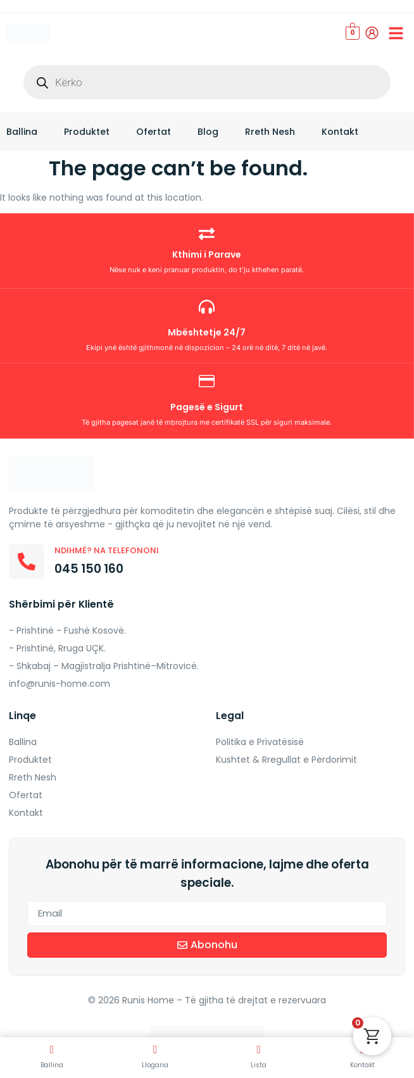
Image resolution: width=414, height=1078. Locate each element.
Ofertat (153, 131)
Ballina (21, 131)
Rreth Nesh (270, 131)
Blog (208, 131)
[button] (396, 33)
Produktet (87, 131)
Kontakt (340, 131)
